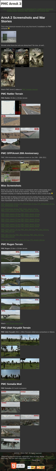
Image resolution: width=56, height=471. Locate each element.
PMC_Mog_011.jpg (8, 231)
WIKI (47, 11)
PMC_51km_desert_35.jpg (10, 230)
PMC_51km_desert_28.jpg (30, 219)
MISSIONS (49, 9)
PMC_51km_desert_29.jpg (10, 221)
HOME (9, 9)
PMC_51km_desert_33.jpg (10, 226)
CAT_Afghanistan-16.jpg (45, 204)
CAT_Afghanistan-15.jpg (27, 204)
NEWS (14, 9)
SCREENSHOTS (30, 9)
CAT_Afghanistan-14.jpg (9, 204)
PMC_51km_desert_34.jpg (30, 226)
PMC (4, 9)
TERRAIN (20, 9)
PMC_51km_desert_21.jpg (10, 211)
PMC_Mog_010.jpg (41, 230)
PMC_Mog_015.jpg (8, 237)
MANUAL (21, 11)
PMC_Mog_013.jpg (22, 235)
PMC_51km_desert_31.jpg (10, 224)
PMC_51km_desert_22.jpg (30, 211)
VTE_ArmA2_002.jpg (37, 240)
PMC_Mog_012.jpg (8, 235)
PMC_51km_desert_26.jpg (30, 216)
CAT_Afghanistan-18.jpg (9, 209)
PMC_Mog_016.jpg (8, 240)
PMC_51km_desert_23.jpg (10, 214)
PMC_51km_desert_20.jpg (28, 209)
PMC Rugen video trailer (14, 323)
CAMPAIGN (41, 9)
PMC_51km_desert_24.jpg (30, 214)
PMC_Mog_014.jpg (36, 235)
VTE (37, 11)
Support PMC (49, 456)
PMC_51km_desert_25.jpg (10, 216)
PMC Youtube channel (30, 89)
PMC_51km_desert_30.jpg (30, 221)
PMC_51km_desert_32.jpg (30, 224)
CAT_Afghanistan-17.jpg (9, 206)
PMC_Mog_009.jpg (27, 230)
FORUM (42, 11)
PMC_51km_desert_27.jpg (10, 219)
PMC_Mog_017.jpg (22, 240)
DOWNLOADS (12, 11)
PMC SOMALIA (30, 11)
